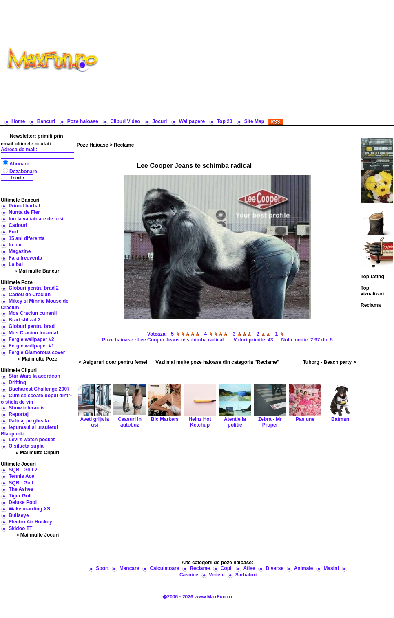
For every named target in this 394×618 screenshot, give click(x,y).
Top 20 (224, 121)
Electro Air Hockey (30, 522)
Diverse (274, 568)
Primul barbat (24, 206)
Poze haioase (82, 121)
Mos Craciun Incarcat (33, 333)
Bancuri (46, 121)
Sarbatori (246, 575)
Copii (227, 568)
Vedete (217, 575)
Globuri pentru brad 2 (34, 288)
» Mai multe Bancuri (37, 271)
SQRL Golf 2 (23, 470)
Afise (249, 568)
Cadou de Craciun (30, 294)
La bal (16, 264)
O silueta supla (26, 446)
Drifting (17, 382)
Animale (303, 568)
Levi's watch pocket (32, 439)
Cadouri (18, 225)
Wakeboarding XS (29, 509)
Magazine (20, 251)
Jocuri (159, 121)
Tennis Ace (21, 476)
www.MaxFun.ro (213, 597)
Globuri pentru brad (32, 326)
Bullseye (19, 515)
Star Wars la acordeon (34, 376)
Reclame (124, 145)
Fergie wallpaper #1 (31, 346)
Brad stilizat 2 (24, 320)
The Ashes (21, 489)
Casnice (188, 575)
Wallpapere (192, 121)
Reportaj (19, 414)
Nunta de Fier (24, 212)
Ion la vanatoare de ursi (36, 219)
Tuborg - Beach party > (329, 362)
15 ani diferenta (26, 238)
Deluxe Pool (23, 502)
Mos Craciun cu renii (33, 313)
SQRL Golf (21, 483)
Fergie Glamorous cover (37, 352)
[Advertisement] (248, 59)
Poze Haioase (92, 145)
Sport (102, 568)
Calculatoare (164, 568)
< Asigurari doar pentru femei (113, 362)
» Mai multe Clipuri (38, 452)
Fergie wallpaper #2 (31, 339)
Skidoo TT (20, 528)
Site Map (254, 121)
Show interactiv (27, 408)
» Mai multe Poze (38, 359)
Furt (13, 232)
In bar (15, 245)
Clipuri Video (125, 121)
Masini (331, 568)
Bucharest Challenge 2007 (39, 389)
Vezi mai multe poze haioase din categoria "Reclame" (217, 362)
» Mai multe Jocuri (37, 535)
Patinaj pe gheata (29, 421)
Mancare (129, 568)
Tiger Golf (20, 496)
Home (18, 121)
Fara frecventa (25, 258)
